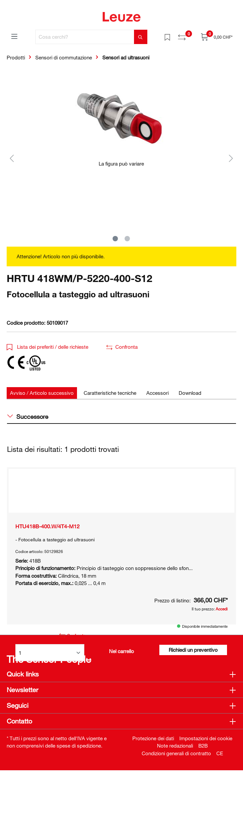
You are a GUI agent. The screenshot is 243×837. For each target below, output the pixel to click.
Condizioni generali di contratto (176, 820)
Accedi (222, 631)
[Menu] (14, 36)
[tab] (42, 393)
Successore (27, 416)
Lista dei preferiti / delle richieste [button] (47, 347)
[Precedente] (12, 158)
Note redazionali (175, 812)
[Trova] (140, 37)
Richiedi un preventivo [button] (193, 673)
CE (219, 820)
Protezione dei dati (153, 805)
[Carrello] (216, 36)
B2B (203, 812)
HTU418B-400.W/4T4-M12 (47, 549)
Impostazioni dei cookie (205, 805)
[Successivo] (231, 158)
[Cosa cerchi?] (84, 37)
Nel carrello (121, 674)
